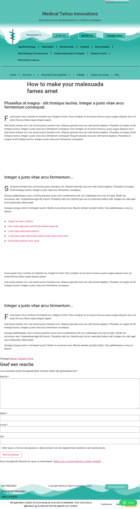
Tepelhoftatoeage (27, 46)
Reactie (4, 377)
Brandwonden (67, 46)
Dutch (110, 2)
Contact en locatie (100, 74)
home (30, 358)
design (13, 358)
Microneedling (102, 46)
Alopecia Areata (99, 53)
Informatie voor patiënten (56, 74)
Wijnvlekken (48, 46)
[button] (128, 502)
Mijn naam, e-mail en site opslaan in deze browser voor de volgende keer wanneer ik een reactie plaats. (54, 448)
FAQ (117, 74)
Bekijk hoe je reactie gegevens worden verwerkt (77, 461)
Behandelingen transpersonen (33, 53)
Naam (4, 413)
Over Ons (28, 74)
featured (22, 358)
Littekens (84, 46)
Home (13, 74)
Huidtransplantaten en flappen (69, 53)
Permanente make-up (28, 60)
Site (2, 436)
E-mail (4, 425)
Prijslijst (81, 74)
